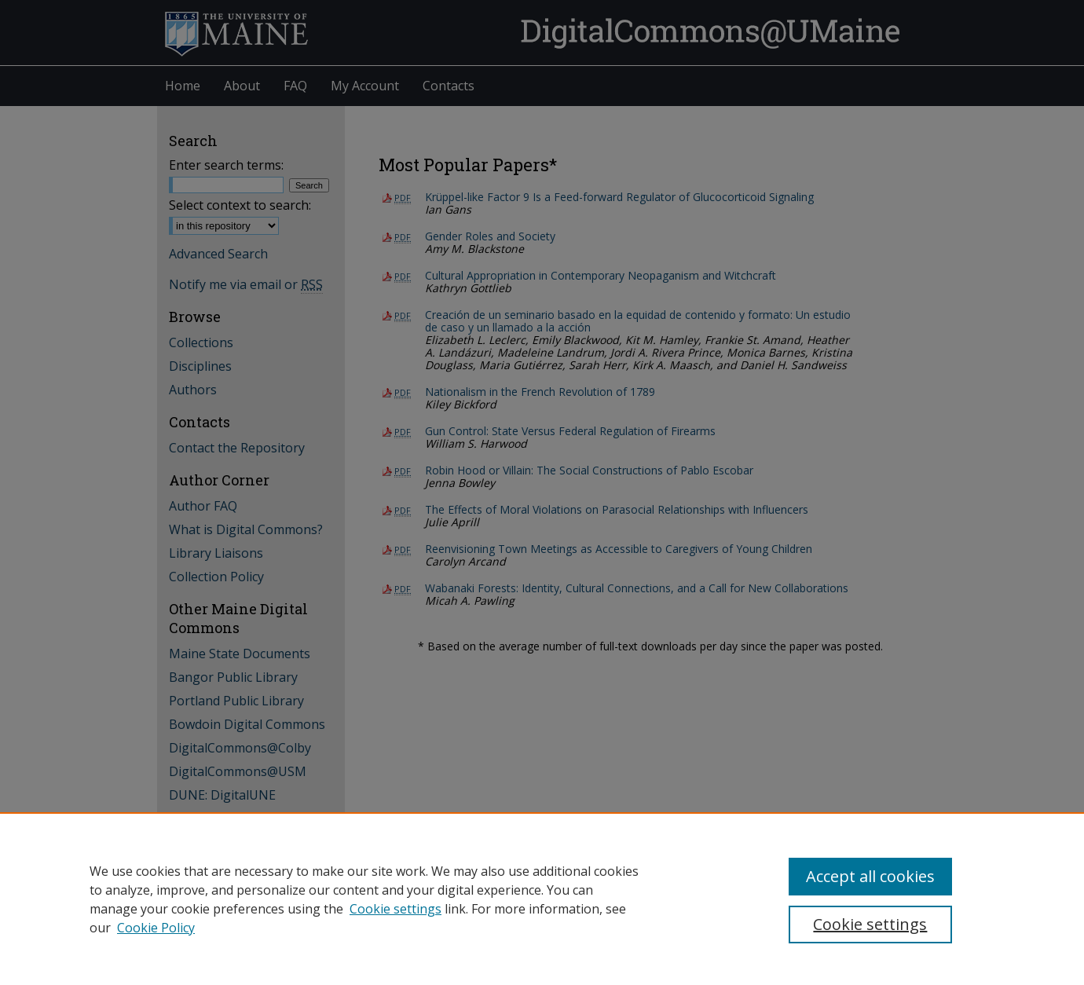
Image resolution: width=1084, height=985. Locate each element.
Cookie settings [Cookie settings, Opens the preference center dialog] (870, 924)
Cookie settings (395, 908)
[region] (542, 898)
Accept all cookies (870, 876)
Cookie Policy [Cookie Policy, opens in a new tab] (156, 927)
